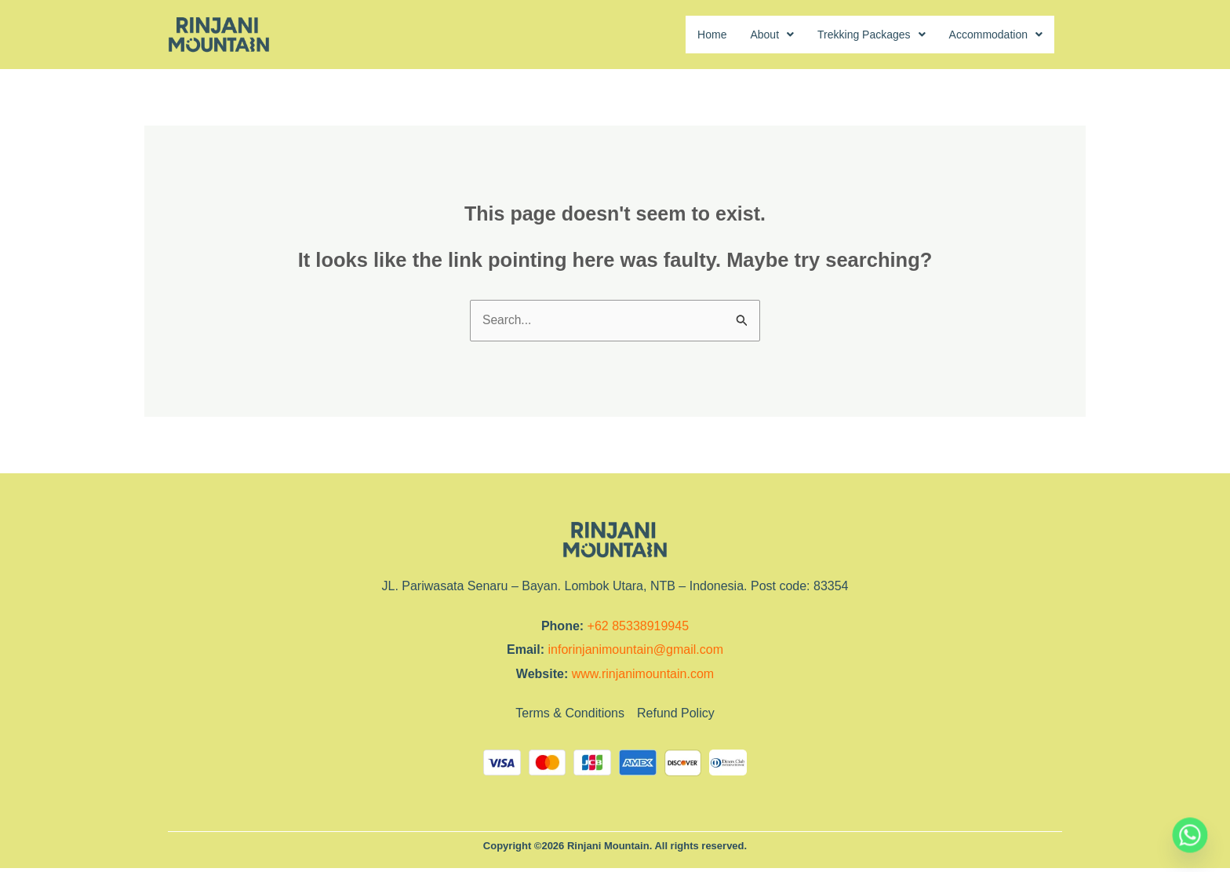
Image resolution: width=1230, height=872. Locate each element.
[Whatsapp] (1190, 835)
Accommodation (990, 35)
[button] (745, 36)
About (746, 35)
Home (681, 35)
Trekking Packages (853, 35)
